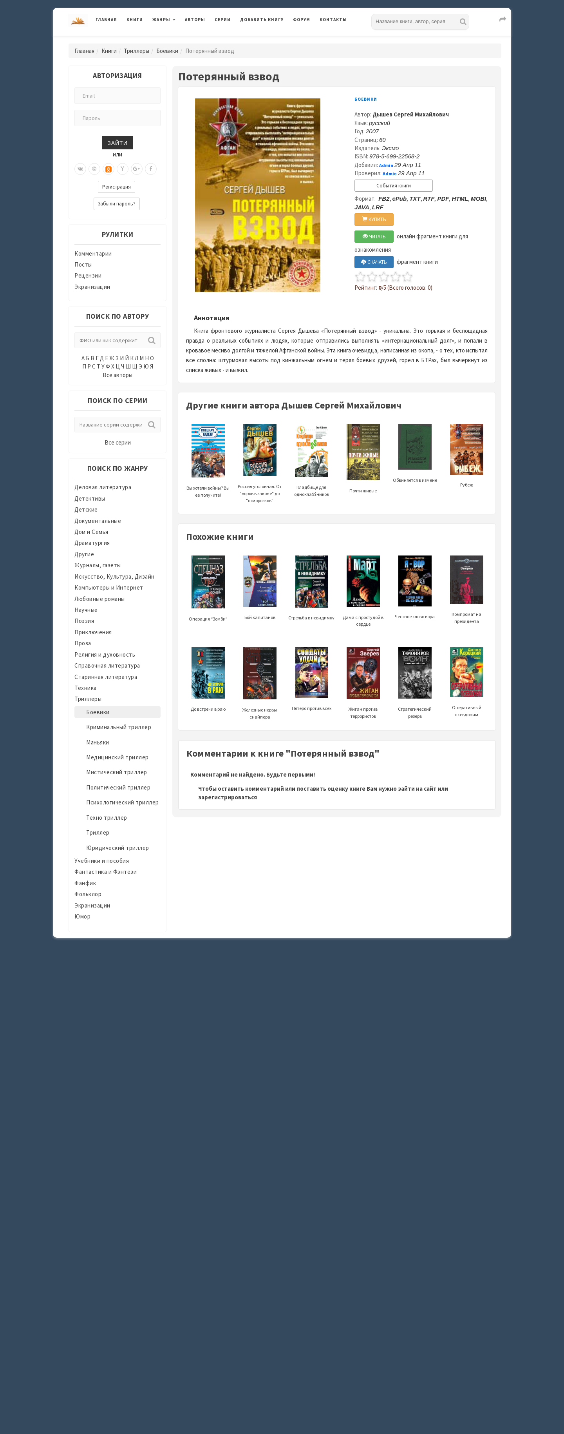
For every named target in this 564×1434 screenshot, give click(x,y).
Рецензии (87, 275)
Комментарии (93, 253)
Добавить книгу (262, 19)
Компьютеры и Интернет (108, 587)
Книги (135, 19)
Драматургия (92, 542)
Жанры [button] (161, 19)
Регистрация (116, 186)
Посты (83, 264)
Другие (84, 554)
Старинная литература (105, 677)
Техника (85, 688)
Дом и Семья (91, 531)
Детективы (89, 498)
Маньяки (97, 742)
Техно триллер (106, 817)
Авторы (195, 19)
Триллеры (136, 50)
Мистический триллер (116, 772)
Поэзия (84, 620)
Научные (86, 610)
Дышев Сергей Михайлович (410, 114)
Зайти (117, 142)
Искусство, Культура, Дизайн (114, 576)
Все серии (118, 442)
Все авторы (117, 375)
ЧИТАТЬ (374, 236)
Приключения (93, 632)
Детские (86, 509)
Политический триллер (118, 787)
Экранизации (92, 286)
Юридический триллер (117, 847)
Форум (301, 19)
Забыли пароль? (117, 203)
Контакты (333, 19)
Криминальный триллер (118, 727)
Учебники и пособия (101, 860)
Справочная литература (107, 665)
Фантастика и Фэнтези (105, 871)
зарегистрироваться (227, 797)
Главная (106, 19)
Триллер (98, 832)
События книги (393, 185)
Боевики (167, 50)
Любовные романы (99, 599)
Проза (82, 643)
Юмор (82, 916)
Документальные (97, 521)
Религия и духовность (104, 654)
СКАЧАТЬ (374, 262)
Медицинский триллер (117, 757)
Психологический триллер (122, 802)
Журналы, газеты (97, 565)
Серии (223, 19)
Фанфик (85, 883)
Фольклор (87, 894)
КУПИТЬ (374, 219)
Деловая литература (102, 487)
